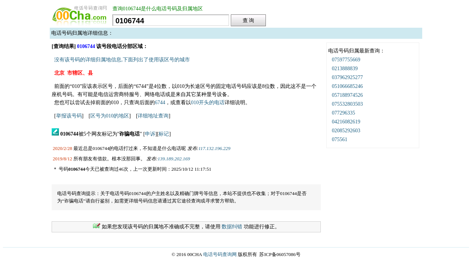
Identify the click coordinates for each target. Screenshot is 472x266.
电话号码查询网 (220, 254)
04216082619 (346, 122)
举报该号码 (69, 116)
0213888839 (345, 68)
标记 (164, 134)
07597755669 (346, 59)
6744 (160, 102)
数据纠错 (232, 226)
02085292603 (346, 130)
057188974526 (347, 95)
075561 (339, 139)
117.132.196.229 (214, 148)
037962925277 (347, 77)
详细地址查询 (153, 116)
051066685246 (347, 86)
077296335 (343, 113)
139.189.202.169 (174, 158)
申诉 (150, 134)
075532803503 (347, 104)
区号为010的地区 (109, 116)
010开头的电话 (208, 102)
